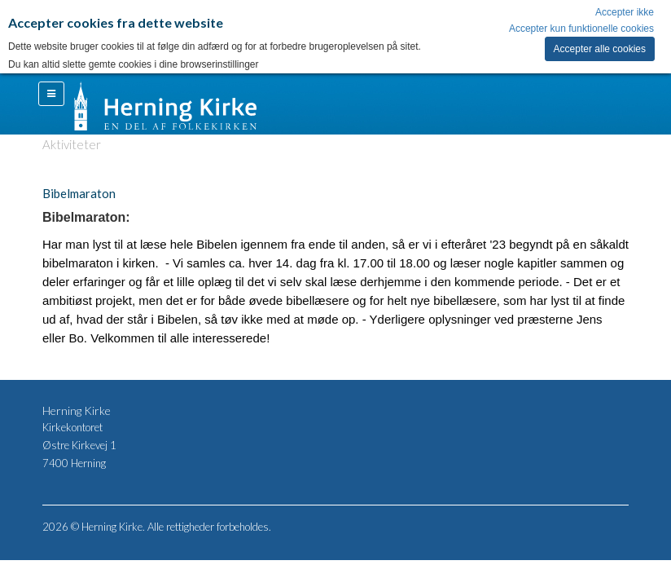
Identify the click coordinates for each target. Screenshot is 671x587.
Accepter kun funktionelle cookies (581, 28)
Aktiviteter (71, 144)
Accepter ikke (624, 12)
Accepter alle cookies (600, 49)
